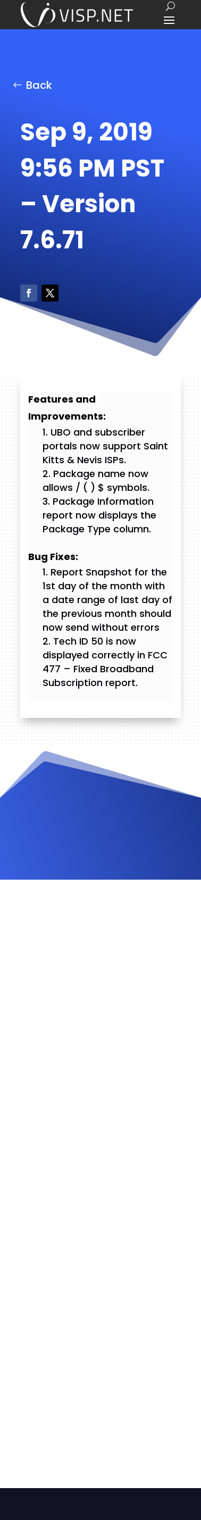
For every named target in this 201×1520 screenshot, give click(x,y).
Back (39, 85)
